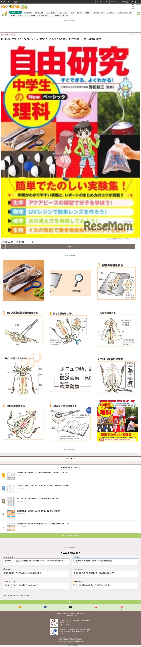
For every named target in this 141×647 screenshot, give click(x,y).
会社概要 (72, 613)
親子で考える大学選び (30, 15)
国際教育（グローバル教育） (61, 15)
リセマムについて (80, 613)
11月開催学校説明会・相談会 (124, 12)
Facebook (45, 609)
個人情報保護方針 (71, 615)
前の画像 (3, 246)
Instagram (121, 609)
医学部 (72, 12)
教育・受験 (9, 557)
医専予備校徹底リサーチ (45, 15)
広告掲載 (65, 613)
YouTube (96, 609)
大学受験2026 (110, 12)
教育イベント (10, 569)
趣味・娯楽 (78, 581)
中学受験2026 (28, 12)
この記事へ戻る (70, 246)
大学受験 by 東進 (15, 12)
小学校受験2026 (51, 12)
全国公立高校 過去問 (98, 12)
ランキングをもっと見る (70, 535)
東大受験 (79, 12)
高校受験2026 (39, 12)
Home (19, 609)
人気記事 (87, 12)
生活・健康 (78, 569)
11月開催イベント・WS (16, 15)
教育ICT (78, 557)
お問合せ (59, 613)
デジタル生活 (10, 581)
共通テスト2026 (62, 12)
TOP (70, 602)
